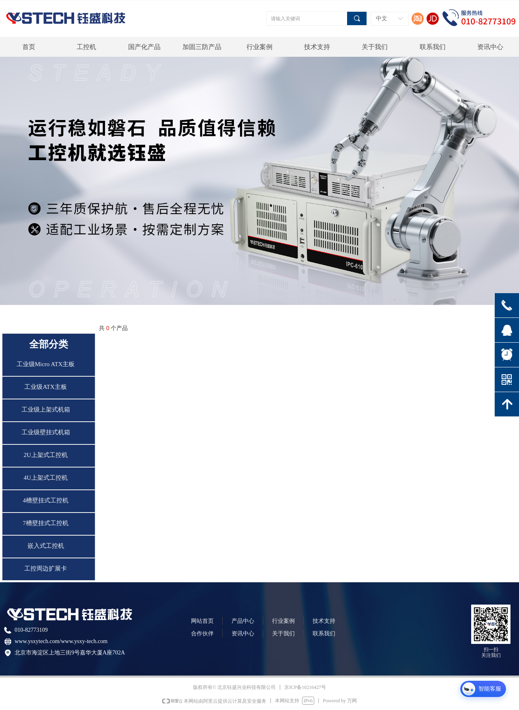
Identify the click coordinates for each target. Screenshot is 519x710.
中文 (381, 18)
